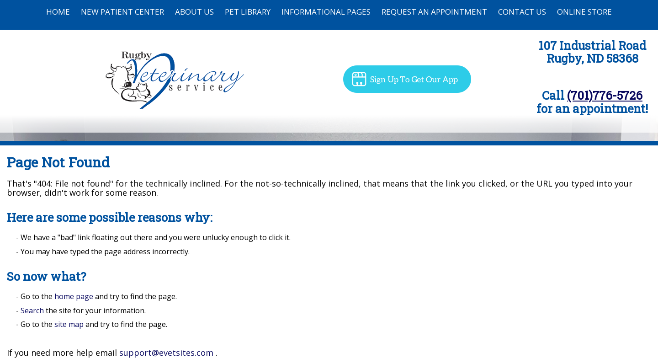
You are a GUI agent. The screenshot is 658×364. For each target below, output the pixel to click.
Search (32, 310)
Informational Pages (326, 11)
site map (69, 324)
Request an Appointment (434, 11)
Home (58, 11)
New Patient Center (122, 11)
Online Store (584, 11)
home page (73, 296)
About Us (194, 11)
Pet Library (248, 11)
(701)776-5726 (604, 95)
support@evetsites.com (166, 352)
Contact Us (522, 11)
